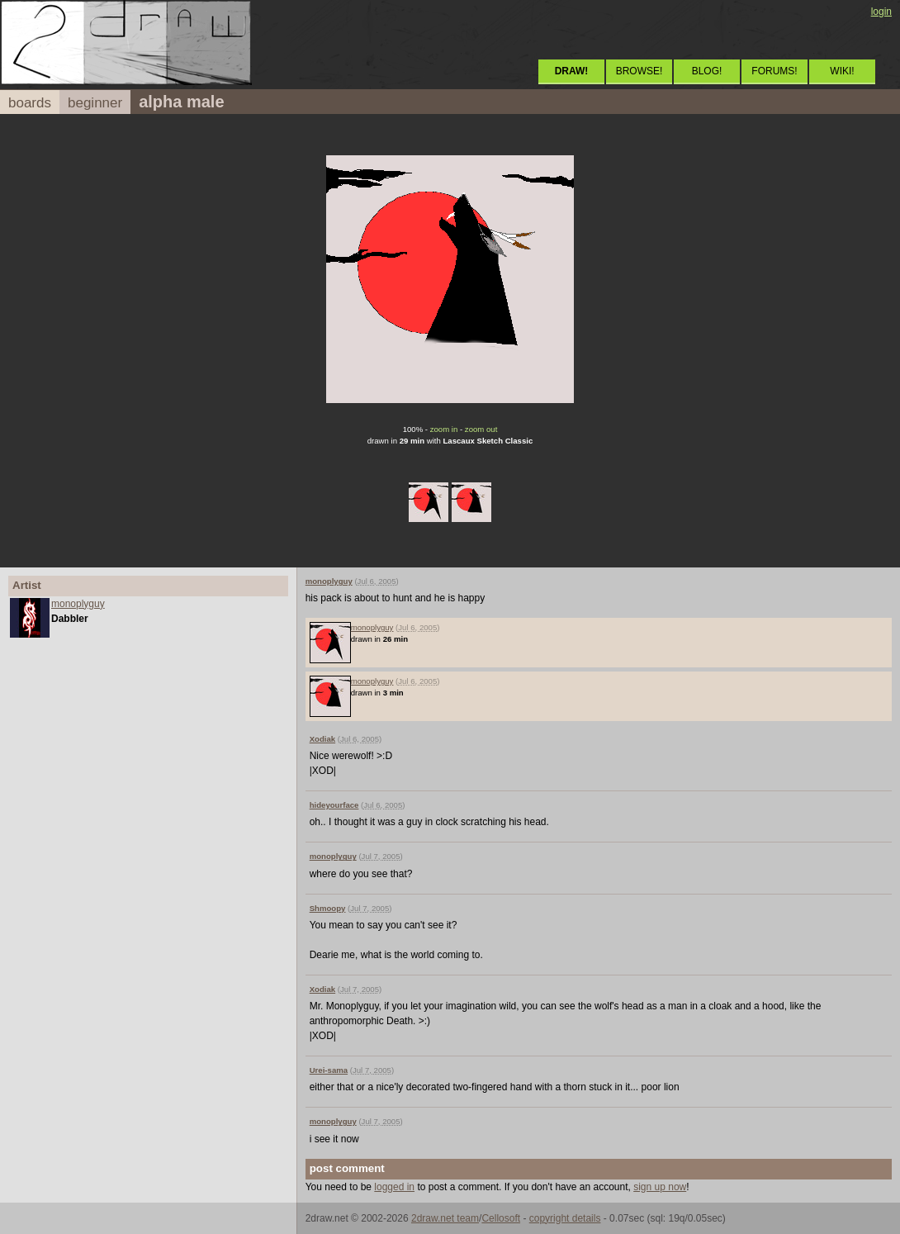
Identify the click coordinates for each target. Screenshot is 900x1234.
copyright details (565, 1218)
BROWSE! (639, 71)
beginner (95, 103)
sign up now (659, 1187)
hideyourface (334, 804)
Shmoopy (328, 908)
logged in (394, 1187)
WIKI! (842, 71)
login (881, 11)
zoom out (481, 429)
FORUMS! (774, 71)
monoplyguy (78, 604)
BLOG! (707, 71)
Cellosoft (500, 1218)
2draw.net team (445, 1218)
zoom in (444, 429)
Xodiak (322, 738)
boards (29, 103)
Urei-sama (329, 1070)
